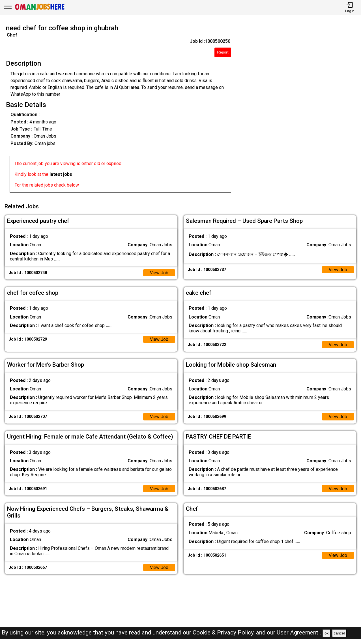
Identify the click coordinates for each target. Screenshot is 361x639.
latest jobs (61, 174)
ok (326, 633)
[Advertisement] (300, 110)
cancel (339, 633)
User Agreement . (299, 632)
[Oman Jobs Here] (39, 9)
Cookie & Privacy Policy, (224, 632)
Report (222, 52)
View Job (159, 272)
